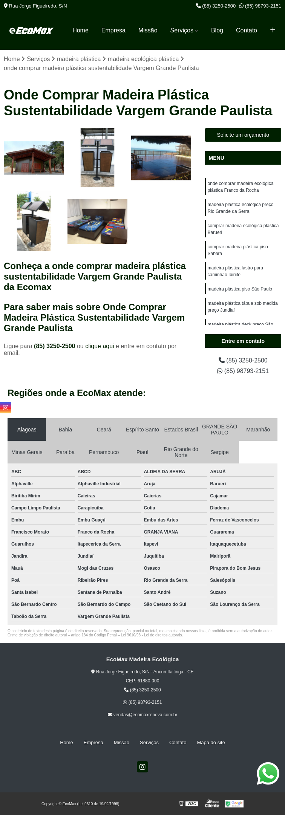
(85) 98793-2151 (260, 6)
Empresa (113, 30)
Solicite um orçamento (243, 135)
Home (80, 30)
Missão (148, 30)
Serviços (181, 30)
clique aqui (99, 346)
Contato (246, 30)
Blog (217, 30)
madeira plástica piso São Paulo (240, 289)
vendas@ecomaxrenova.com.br (143, 714)
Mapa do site (211, 742)
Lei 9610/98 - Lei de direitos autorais (151, 635)
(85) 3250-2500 (216, 6)
